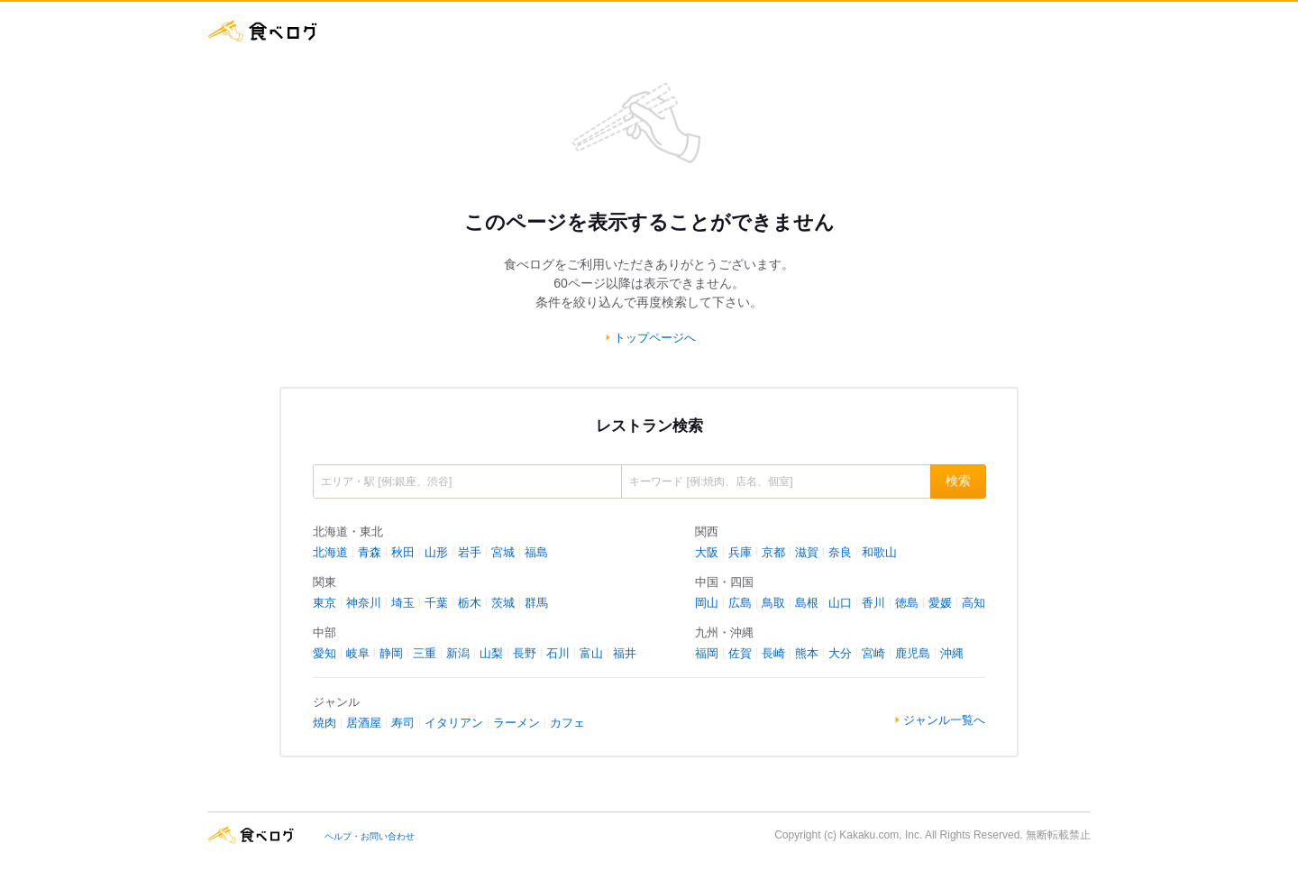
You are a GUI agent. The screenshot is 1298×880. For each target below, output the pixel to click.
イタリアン (454, 722)
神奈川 (363, 603)
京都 (773, 552)
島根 (806, 603)
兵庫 (740, 552)
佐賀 (740, 653)
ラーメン (516, 722)
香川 (873, 603)
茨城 (503, 603)
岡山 (706, 603)
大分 (840, 653)
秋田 (403, 552)
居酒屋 (363, 722)
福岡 (706, 653)
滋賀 (806, 552)
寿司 (403, 722)
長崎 (773, 653)
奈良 (840, 552)
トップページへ (655, 337)
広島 (740, 603)
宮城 (503, 552)
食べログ (263, 31)
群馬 (536, 603)
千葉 (436, 603)
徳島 (907, 603)
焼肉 (324, 722)
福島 (536, 552)
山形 (436, 552)
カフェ (567, 722)
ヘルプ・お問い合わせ (369, 836)
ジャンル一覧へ (944, 720)
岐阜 (358, 653)
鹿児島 (912, 653)
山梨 (491, 653)
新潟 (458, 653)
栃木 (469, 603)
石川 (558, 653)
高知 (973, 603)
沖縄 (952, 653)
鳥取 (773, 603)
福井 (624, 653)
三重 (424, 653)
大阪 (706, 552)
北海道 (330, 552)
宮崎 (873, 653)
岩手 (469, 552)
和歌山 (879, 552)
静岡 (391, 653)
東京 (324, 603)
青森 (369, 552)
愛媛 (940, 603)
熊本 (806, 653)
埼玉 (403, 603)
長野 (524, 653)
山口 (840, 603)
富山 (591, 653)
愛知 (324, 653)
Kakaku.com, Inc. (880, 835)
